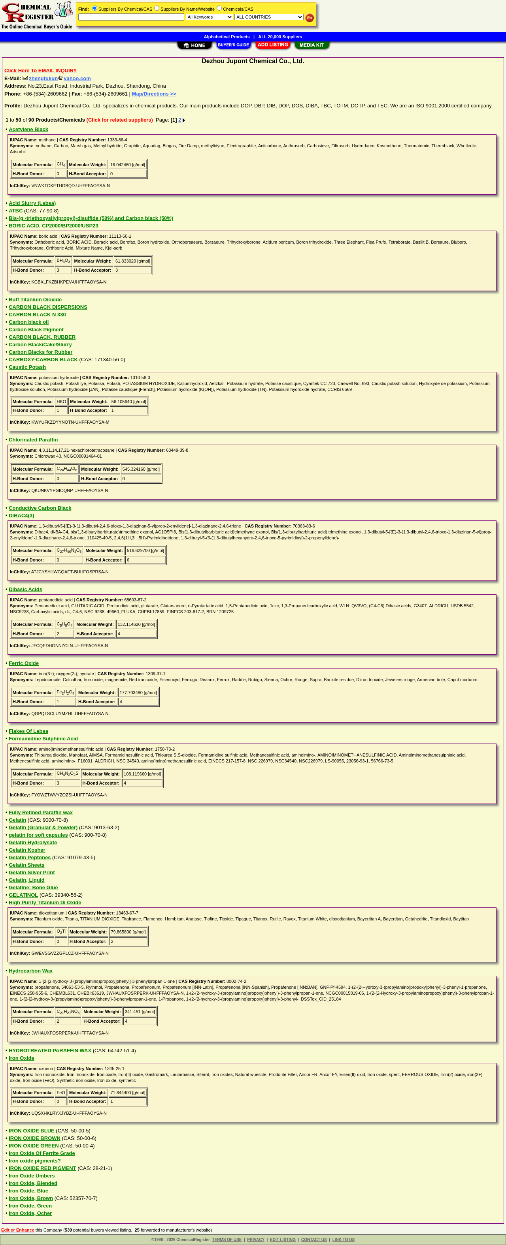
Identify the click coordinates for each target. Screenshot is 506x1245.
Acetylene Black (28, 129)
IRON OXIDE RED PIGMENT (42, 1168)
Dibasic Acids (25, 589)
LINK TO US (343, 1239)
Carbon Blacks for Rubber (40, 352)
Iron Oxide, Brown (31, 1198)
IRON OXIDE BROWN (34, 1138)
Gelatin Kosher (27, 850)
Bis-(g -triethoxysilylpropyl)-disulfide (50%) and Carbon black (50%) (91, 218)
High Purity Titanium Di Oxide (45, 902)
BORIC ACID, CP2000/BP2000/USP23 (53, 226)
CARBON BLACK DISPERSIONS (48, 307)
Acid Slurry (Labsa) (32, 203)
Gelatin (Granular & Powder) (43, 827)
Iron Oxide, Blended (33, 1183)
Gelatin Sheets (26, 865)
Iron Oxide (21, 1058)
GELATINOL (23, 895)
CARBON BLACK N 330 (37, 314)
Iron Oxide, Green (30, 1206)
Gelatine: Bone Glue (33, 887)
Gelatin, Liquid (26, 880)
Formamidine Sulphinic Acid (43, 739)
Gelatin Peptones (30, 857)
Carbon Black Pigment (36, 329)
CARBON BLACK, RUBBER (42, 337)
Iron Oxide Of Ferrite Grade (42, 1153)
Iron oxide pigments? (34, 1161)
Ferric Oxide (24, 663)
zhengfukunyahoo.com (57, 78)
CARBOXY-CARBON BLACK (43, 359)
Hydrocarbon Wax (31, 971)
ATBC (16, 211)
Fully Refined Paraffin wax (41, 812)
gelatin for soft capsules (38, 835)
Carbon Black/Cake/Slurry (40, 344)
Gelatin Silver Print (32, 872)
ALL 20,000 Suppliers (280, 36)
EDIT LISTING (283, 1239)
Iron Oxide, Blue (28, 1191)
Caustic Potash (27, 367)
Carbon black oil (29, 322)
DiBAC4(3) (21, 515)
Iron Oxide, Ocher (30, 1213)
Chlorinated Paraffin (33, 440)
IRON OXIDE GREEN (34, 1146)
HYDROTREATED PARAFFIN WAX (50, 1050)
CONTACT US (314, 1239)
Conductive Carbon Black (40, 508)
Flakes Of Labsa (28, 731)
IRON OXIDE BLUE (32, 1131)
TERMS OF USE (227, 1239)
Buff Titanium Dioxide (35, 299)
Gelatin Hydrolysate (33, 842)
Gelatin (17, 820)
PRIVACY (255, 1239)
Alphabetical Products (227, 36)
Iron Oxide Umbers (32, 1176)
